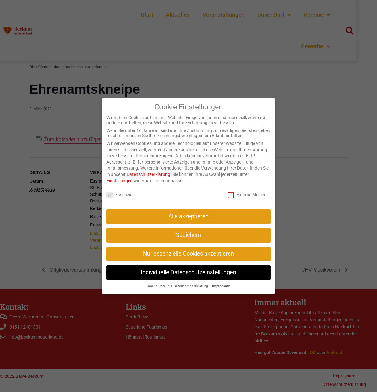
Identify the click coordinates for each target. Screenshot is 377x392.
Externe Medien (247, 188)
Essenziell (120, 188)
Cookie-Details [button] (159, 280)
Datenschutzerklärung (148, 168)
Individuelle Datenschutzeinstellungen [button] (188, 266)
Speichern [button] (188, 229)
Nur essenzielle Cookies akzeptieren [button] (188, 248)
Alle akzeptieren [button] (188, 211)
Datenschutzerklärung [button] (191, 280)
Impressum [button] (221, 280)
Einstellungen (119, 175)
